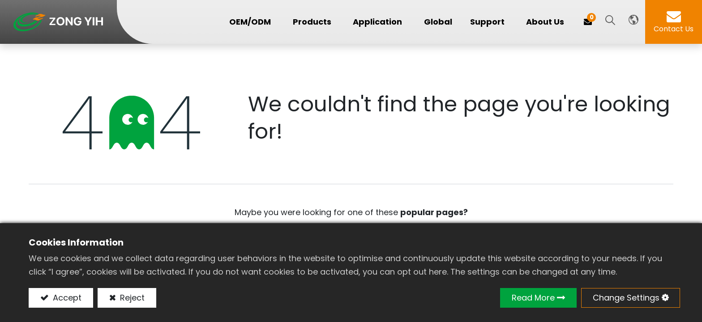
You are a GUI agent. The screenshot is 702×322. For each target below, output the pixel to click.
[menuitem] (438, 22)
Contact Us (673, 29)
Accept (66, 297)
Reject (131, 297)
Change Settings (626, 297)
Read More (533, 297)
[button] (610, 21)
